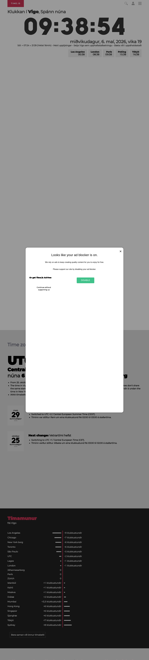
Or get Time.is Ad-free (40, 278)
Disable (85, 280)
